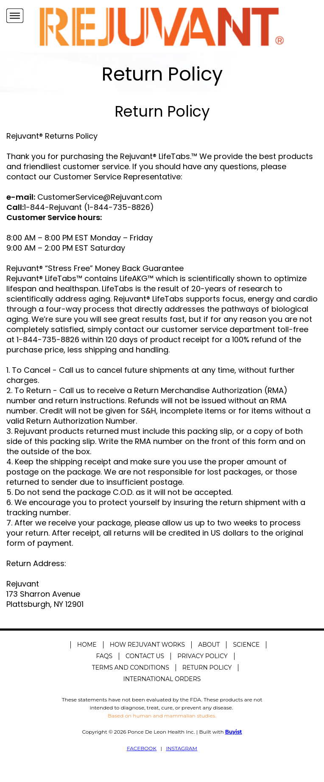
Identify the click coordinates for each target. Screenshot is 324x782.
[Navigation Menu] (14, 15)
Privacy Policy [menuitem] (202, 656)
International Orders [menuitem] (162, 679)
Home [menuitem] (87, 644)
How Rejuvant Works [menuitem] (147, 644)
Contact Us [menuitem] (145, 656)
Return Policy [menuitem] (207, 667)
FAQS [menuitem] (104, 656)
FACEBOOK (141, 748)
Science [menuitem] (246, 644)
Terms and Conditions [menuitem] (130, 667)
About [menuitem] (209, 644)
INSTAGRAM (181, 748)
